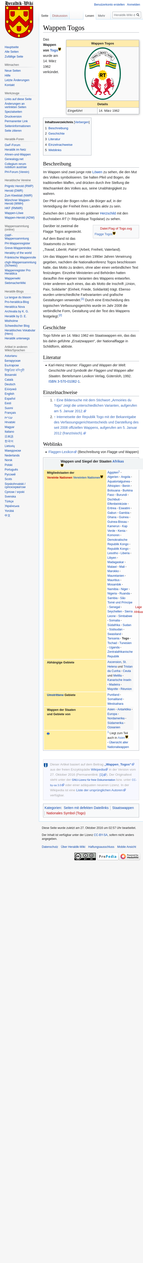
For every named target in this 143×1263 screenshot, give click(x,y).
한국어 (9, 441)
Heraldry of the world (18, 253)
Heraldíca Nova (15, 307)
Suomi (9, 408)
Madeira (114, 684)
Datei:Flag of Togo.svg (116, 228)
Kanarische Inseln (119, 680)
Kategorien (53, 808)
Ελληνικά (10, 389)
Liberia (125, 553)
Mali (122, 566)
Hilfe (7, 75)
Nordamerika (116, 718)
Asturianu (11, 356)
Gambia (124, 513)
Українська (12, 506)
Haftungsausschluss (101, 847)
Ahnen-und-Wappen (18, 154)
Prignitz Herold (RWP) (19, 186)
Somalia (114, 620)
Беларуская (12, 360)
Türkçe (9, 501)
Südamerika (115, 723)
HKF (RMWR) (14, 208)
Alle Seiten (11, 51)
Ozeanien (113, 727)
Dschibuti (113, 499)
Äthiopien (113, 486)
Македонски (13, 450)
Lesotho (112, 553)
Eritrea (111, 508)
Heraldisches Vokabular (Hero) (20, 332)
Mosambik (114, 584)
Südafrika (113, 625)
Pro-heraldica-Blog (17, 302)
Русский (10, 474)
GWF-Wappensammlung (17, 237)
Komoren (113, 535)
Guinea (124, 517)
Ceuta (127, 671)
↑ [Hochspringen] (55, 400)
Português (11, 469)
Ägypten (112, 472)
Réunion (126, 689)
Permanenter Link (16, 121)
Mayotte (112, 689)
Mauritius (113, 580)
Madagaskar (115, 562)
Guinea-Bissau (117, 522)
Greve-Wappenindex (18, 248)
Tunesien (125, 643)
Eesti (8, 403)
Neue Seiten (13, 70)
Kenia (121, 531)
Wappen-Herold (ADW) (20, 217)
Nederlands (12, 455)
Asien (111, 709)
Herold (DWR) (14, 190)
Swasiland (114, 634)
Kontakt (10, 85)
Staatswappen (123, 808)
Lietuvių (10, 446)
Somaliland (114, 699)
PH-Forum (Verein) (17, 172)
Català (9, 379)
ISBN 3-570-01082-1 (64, 381)
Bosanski (11, 375)
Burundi (121, 495)
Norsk (8, 460)
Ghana (111, 517)
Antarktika (124, 709)
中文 (7, 515)
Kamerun (113, 526)
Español (10, 398)
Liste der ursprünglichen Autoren (99, 790)
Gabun (111, 513)
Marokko (113, 571)
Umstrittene (55, 695)
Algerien (112, 477)
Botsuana (113, 490)
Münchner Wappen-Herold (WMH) (17, 201)
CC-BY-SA (100, 835)
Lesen (84, 15)
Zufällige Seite (14, 56)
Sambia (112, 598)
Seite (44, 15)
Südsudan (116, 629)
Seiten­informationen (18, 126)
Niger (124, 589)
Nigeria (112, 593)
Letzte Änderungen (17, 80)
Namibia (112, 589)
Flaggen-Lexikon (61, 452)
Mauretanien (115, 575)
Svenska (10, 496)
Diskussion (60, 15)
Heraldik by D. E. (16, 316)
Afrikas (118, 461)
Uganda (114, 647)
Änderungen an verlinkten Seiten (15, 105)
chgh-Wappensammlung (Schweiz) (20, 264)
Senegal (114, 607)
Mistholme (11, 321)
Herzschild (108, 213)
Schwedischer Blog (17, 325)
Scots (8, 479)
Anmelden (133, 4)
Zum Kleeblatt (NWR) (18, 195)
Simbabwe (125, 616)
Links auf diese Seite (18, 99)
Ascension (114, 662)
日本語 (9, 436)
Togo (54, 50)
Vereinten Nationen (86, 477)
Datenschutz (50, 847)
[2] (60, 315)
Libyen (111, 557)
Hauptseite (11, 47)
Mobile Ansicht (126, 847)
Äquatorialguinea (118, 481)
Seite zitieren (13, 130)
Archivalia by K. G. (17, 311)
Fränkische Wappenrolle (20, 257)
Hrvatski (10, 422)
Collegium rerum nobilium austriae (16, 165)
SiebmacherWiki (15, 283)
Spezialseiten (13, 111)
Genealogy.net (14, 159)
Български (12, 365)
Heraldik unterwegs (17, 338)
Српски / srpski (14, 492)
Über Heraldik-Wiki (73, 847)
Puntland (113, 694)
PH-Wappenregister (17, 243)
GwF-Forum (12, 145)
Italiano (9, 431)
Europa (112, 714)
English (9, 393)
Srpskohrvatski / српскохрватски (15, 485)
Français (10, 412)
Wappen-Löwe (14, 213)
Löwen (97, 172)
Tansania (113, 638)
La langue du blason (18, 297)
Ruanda (124, 593)
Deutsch (10, 384)
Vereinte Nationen (59, 477)
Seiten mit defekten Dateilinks (86, 808)
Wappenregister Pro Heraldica (17, 272)
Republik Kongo (118, 548)
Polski (8, 465)
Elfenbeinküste (117, 504)
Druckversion (13, 116)
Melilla (117, 675)
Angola (125, 477)
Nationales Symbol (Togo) (65, 813)
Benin (126, 486)
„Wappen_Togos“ (117, 764)
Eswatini (124, 508)
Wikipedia (98, 769)
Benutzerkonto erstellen (109, 4)
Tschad (112, 643)
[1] (82, 299)
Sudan (127, 625)
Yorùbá (9, 511)
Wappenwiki (12, 278)
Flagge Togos (104, 234)
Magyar (9, 427)
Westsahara (115, 703)
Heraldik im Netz (15, 149)
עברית (9, 417)
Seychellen (114, 611)
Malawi (112, 566)
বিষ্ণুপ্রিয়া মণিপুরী (14, 370)
